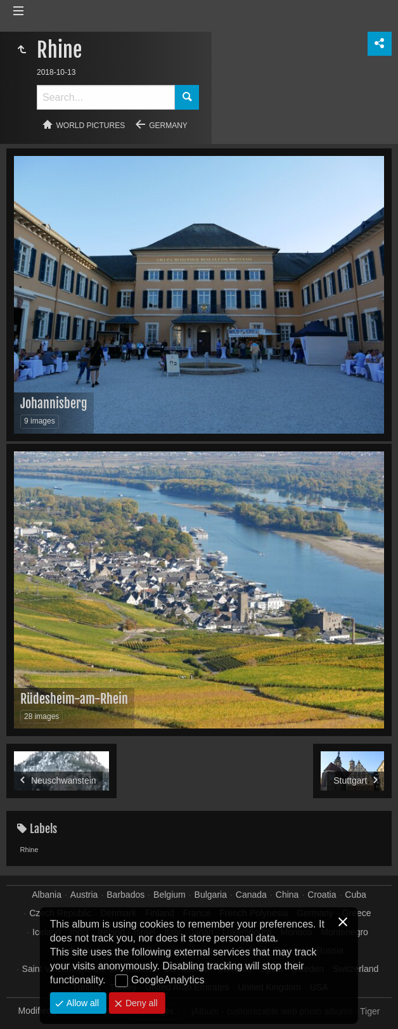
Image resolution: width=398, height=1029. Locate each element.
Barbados (125, 895)
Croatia (321, 895)
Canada (251, 895)
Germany (168, 125)
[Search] (106, 97)
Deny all (140, 1003)
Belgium (169, 895)
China (287, 895)
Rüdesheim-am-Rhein (74, 699)
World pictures (90, 125)
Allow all (81, 1003)
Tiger (370, 1011)
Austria (84, 895)
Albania (46, 895)
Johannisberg (53, 403)
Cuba (355, 895)
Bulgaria (211, 895)
